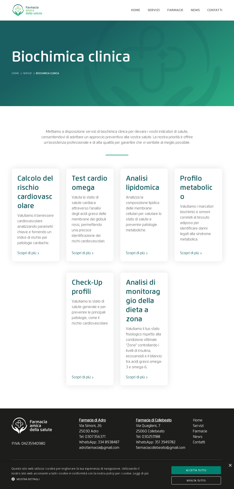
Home (135, 10)
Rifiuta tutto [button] (196, 480)
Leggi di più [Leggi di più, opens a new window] (141, 473)
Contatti (214, 10)
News (195, 10)
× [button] (230, 465)
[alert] (117, 475)
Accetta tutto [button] (196, 470)
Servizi (154, 10)
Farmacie (175, 10)
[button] (80, 479)
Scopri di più (28, 253)
